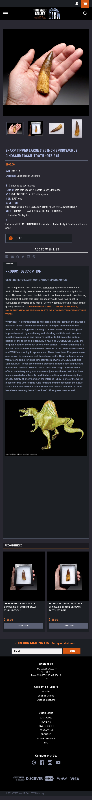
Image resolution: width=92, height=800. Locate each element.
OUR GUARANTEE (46, 738)
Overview (9, 264)
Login (40, 696)
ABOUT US (46, 734)
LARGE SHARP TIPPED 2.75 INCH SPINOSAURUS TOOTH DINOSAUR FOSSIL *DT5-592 (20, 607)
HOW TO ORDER (46, 726)
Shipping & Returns (46, 700)
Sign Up (50, 696)
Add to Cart (23, 626)
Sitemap (40, 793)
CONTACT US (46, 730)
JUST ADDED (46, 717)
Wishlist (46, 691)
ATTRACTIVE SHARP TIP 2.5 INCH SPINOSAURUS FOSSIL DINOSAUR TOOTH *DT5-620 (65, 607)
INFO (46, 742)
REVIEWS (46, 722)
